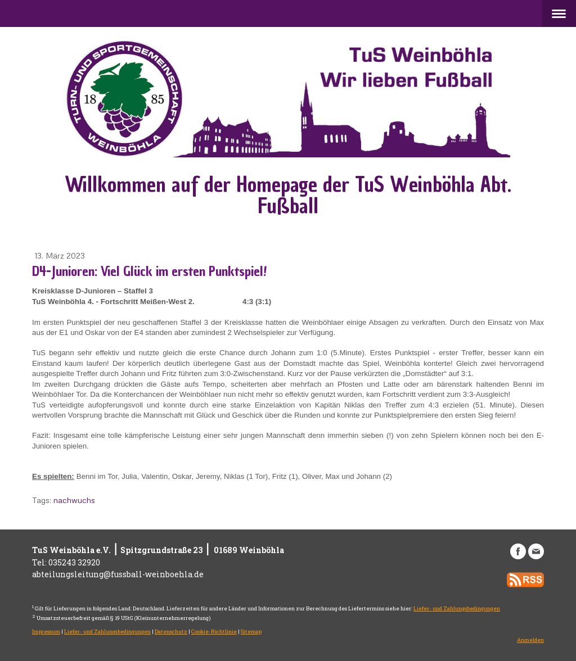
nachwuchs (74, 500)
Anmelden (530, 640)
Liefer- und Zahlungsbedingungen (456, 608)
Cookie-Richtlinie (214, 631)
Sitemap (251, 631)
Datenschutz (171, 631)
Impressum (46, 631)
